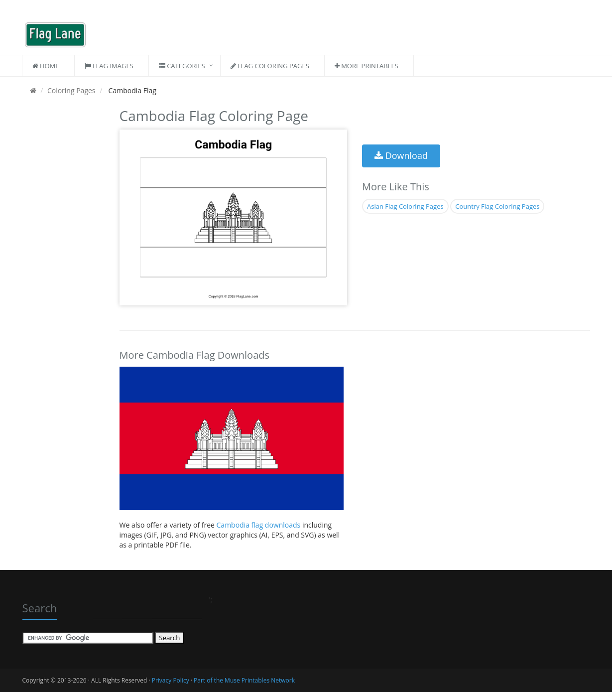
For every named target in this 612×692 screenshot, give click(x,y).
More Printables (366, 65)
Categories (182, 65)
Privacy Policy (170, 680)
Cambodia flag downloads (259, 525)
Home (45, 65)
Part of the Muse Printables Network (244, 680)
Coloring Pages (71, 90)
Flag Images (109, 65)
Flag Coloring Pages (270, 65)
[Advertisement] (63, 254)
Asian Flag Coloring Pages (405, 206)
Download (401, 155)
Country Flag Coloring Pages (497, 206)
